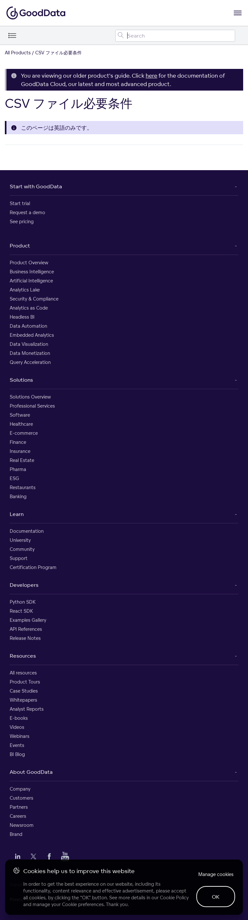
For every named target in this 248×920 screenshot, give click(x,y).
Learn (17, 514)
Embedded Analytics (32, 335)
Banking (18, 496)
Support (18, 558)
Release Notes (25, 638)
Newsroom (22, 825)
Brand (16, 834)
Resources (23, 655)
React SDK (21, 611)
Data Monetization (30, 353)
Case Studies (24, 691)
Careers (18, 816)
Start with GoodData (36, 186)
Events (17, 745)
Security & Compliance (34, 298)
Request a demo (27, 212)
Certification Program (33, 567)
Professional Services (32, 406)
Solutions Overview (30, 397)
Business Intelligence (32, 271)
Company (20, 789)
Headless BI (22, 317)
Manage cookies (215, 874)
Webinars (19, 736)
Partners (19, 807)
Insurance (20, 451)
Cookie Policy (174, 897)
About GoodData (31, 772)
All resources (23, 672)
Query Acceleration (30, 362)
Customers (21, 798)
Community (22, 549)
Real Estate (22, 460)
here (151, 75)
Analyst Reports (27, 709)
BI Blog (17, 754)
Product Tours (25, 682)
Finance (18, 442)
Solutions (21, 380)
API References (26, 629)
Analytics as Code (29, 308)
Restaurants (23, 487)
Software (20, 415)
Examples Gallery (28, 620)
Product (20, 245)
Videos (17, 727)
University (20, 540)
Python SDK (23, 602)
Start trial (20, 203)
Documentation (27, 531)
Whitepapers (23, 700)
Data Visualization (29, 344)
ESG (14, 478)
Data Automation (28, 326)
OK (216, 896)
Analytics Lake (25, 289)
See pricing (22, 221)
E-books (19, 718)
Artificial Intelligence (31, 280)
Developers (24, 585)
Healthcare (21, 424)
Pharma (18, 469)
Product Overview (29, 262)
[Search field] (175, 36)
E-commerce (24, 433)
